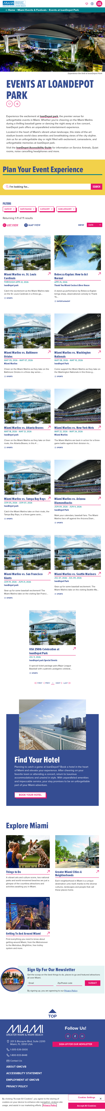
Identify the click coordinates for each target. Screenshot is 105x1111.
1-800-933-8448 (18, 1055)
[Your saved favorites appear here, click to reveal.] (86, 4)
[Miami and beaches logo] (27, 1030)
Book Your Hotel (30, 795)
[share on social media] (17, 104)
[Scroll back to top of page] (52, 1014)
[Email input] (40, 983)
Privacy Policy (70, 990)
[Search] (47, 187)
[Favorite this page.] (9, 104)
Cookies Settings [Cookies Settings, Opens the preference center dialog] (86, 1097)
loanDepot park (49, 116)
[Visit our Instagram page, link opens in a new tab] (68, 1036)
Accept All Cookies (86, 1105)
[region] (52, 1102)
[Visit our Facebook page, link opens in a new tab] (75, 1036)
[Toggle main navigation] (99, 4)
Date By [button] (8, 209)
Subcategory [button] (65, 209)
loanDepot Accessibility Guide (34, 147)
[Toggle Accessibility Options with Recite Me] (92, 4)
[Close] (101, 1099)
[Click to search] (7, 187)
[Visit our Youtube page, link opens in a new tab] (82, 1036)
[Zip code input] (69, 983)
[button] (48, 237)
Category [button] (45, 209)
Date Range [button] (26, 209)
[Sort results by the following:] (94, 225)
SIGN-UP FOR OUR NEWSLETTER (75, 1044)
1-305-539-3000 (19, 1049)
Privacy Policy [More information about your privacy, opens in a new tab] (49, 1105)
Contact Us (16, 1060)
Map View (32, 225)
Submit (92, 983)
